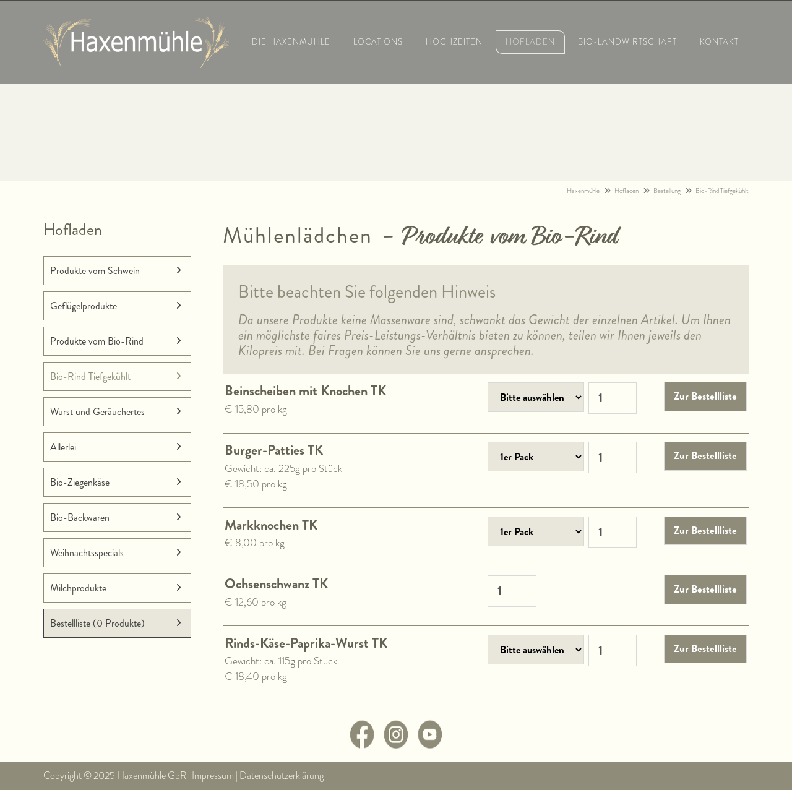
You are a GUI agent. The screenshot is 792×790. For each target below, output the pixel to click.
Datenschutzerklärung (281, 776)
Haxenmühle (583, 190)
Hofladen (626, 190)
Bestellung (667, 190)
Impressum (213, 776)
